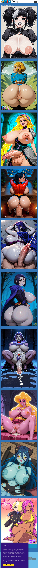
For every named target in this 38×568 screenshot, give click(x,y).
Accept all (8, 564)
